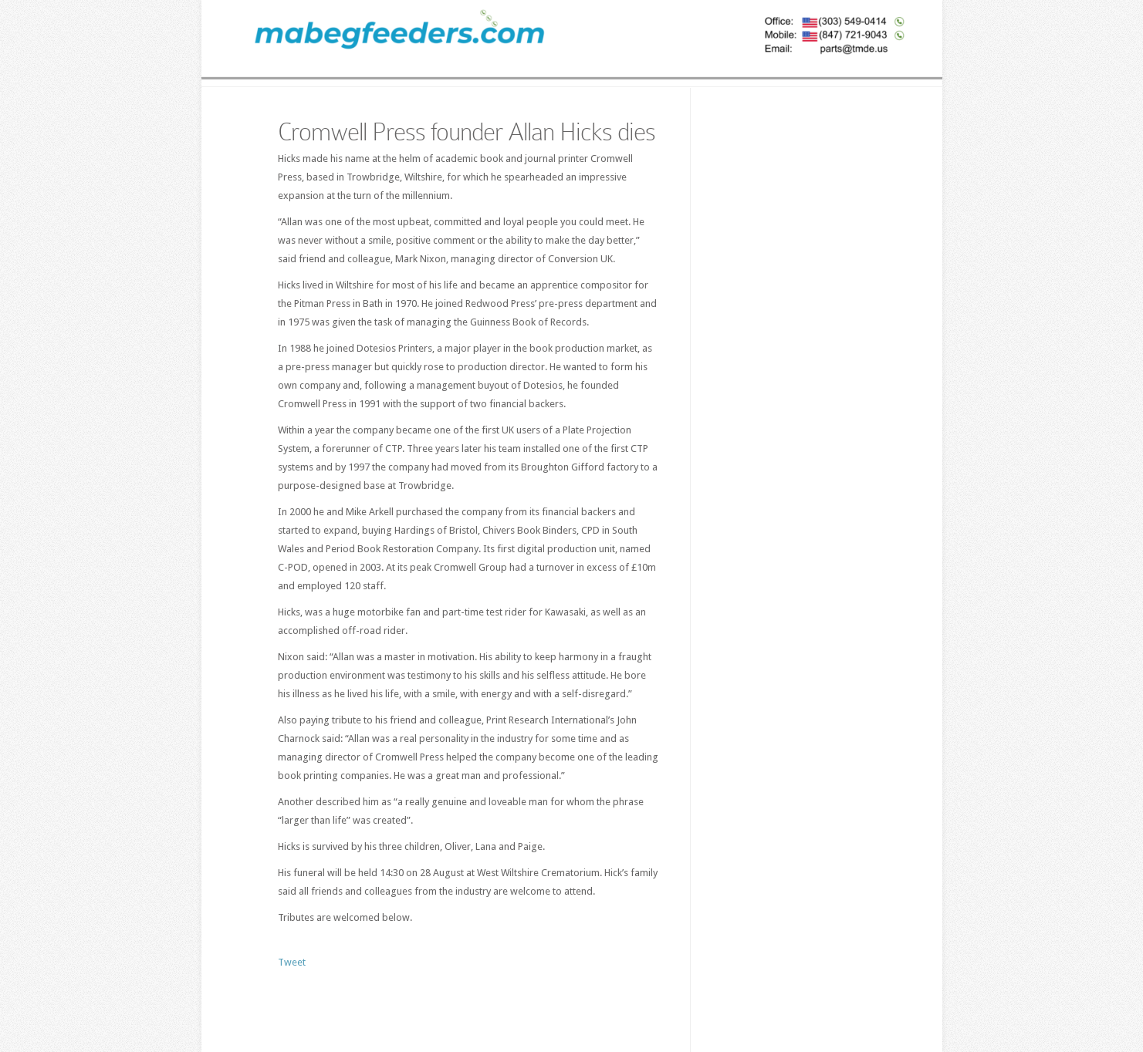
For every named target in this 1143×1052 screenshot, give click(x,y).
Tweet (292, 962)
